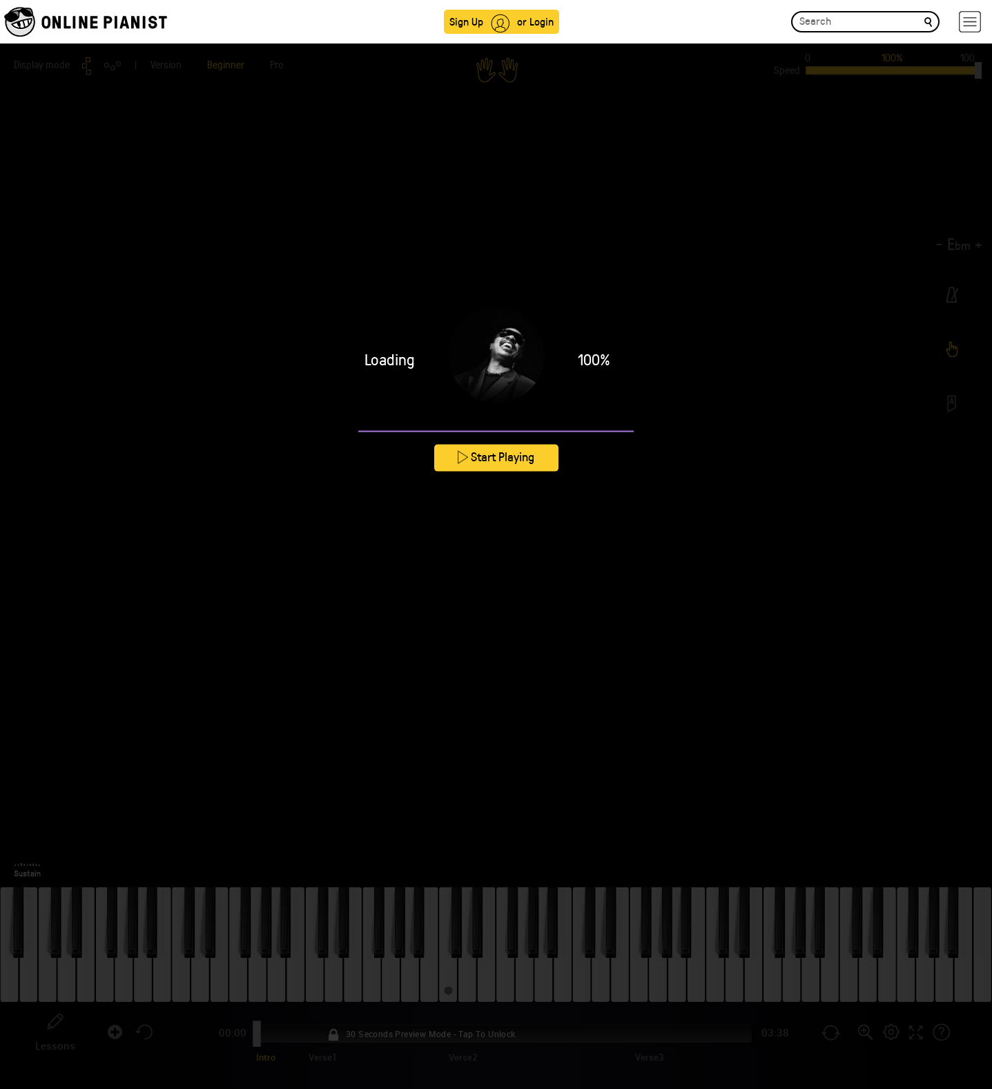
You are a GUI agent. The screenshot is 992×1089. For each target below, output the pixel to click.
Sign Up (466, 21)
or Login (535, 21)
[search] (928, 21)
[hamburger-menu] (970, 21)
